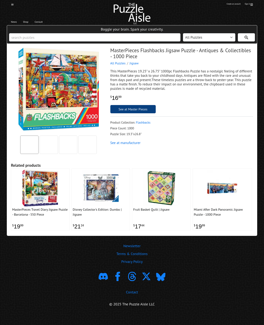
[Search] (246, 41)
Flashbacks (143, 129)
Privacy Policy (132, 272)
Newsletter (132, 256)
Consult (51, 23)
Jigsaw (134, 69)
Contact (132, 302)
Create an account (226, 5)
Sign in (248, 5)
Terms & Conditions (131, 264)
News (16, 23)
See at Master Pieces (133, 115)
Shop (32, 23)
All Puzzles (118, 69)
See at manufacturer (125, 149)
